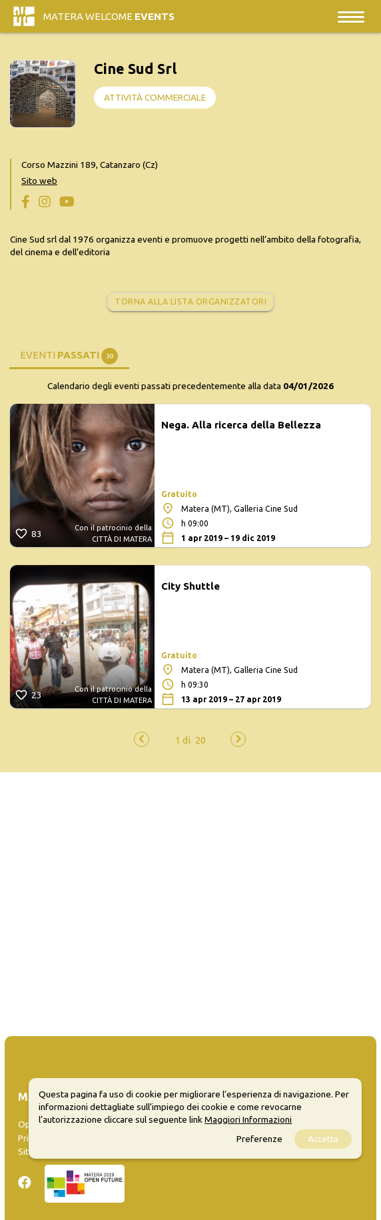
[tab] (69, 354)
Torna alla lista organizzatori (190, 301)
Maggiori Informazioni (248, 1119)
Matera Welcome (109, 16)
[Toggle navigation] (351, 16)
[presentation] (141, 739)
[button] (182, 740)
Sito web (39, 180)
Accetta (323, 1138)
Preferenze (259, 1138)
